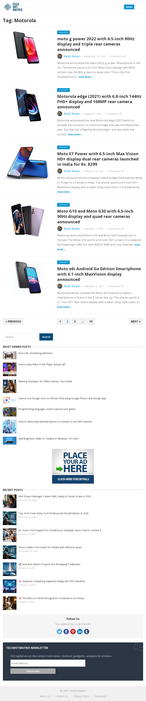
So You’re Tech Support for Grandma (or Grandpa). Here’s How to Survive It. (60, 530)
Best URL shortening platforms (36, 353)
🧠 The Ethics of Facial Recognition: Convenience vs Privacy (51, 598)
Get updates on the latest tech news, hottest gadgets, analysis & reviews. (61, 656)
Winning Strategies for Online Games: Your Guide (45, 381)
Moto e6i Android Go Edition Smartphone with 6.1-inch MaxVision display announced (99, 274)
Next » (136, 321)
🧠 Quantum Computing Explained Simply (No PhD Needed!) (52, 581)
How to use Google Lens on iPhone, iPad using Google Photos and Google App (62, 398)
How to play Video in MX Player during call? (42, 364)
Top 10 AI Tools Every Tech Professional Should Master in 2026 (54, 513)
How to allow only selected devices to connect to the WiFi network (55, 421)
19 (90, 321)
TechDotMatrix (77, 690)
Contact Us (62, 696)
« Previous (13, 321)
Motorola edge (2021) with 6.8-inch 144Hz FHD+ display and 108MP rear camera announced (99, 101)
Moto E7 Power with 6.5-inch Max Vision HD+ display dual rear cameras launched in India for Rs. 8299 (98, 159)
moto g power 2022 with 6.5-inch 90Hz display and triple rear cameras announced (95, 44)
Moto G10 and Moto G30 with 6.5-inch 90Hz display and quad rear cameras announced (95, 216)
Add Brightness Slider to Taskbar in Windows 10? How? (49, 438)
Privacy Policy (81, 696)
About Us (45, 696)
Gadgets (63, 32)
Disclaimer (100, 696)
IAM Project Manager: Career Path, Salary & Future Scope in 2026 (55, 496)
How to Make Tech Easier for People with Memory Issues (50, 547)
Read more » (86, 77)
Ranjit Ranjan (72, 56)
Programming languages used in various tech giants (47, 409)
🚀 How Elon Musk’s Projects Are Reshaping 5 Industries (49, 564)
